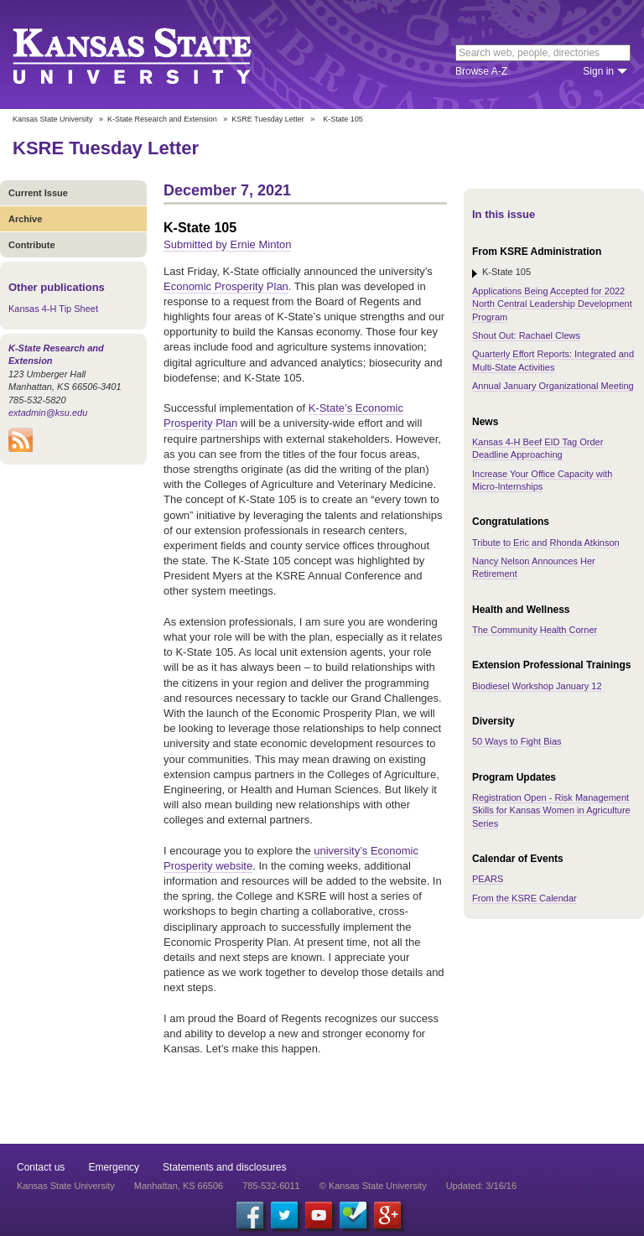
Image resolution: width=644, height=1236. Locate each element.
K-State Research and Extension (162, 119)
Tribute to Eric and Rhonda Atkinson (546, 543)
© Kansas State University (373, 1186)
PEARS (487, 879)
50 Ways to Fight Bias (517, 741)
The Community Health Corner (534, 630)
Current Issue (38, 193)
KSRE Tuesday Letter (267, 119)
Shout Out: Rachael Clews (526, 335)
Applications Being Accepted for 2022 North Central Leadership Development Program (552, 304)
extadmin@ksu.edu (47, 413)
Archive (25, 219)
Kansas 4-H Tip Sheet (53, 309)
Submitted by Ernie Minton (227, 244)
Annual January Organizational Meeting (553, 386)
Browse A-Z (481, 71)
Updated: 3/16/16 (481, 1186)
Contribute (31, 245)
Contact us (41, 1167)
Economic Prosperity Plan (226, 286)
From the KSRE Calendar (524, 898)
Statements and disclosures (224, 1167)
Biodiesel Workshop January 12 (537, 686)
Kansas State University (153, 54)
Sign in (598, 71)
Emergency (113, 1167)
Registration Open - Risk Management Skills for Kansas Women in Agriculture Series (551, 810)
